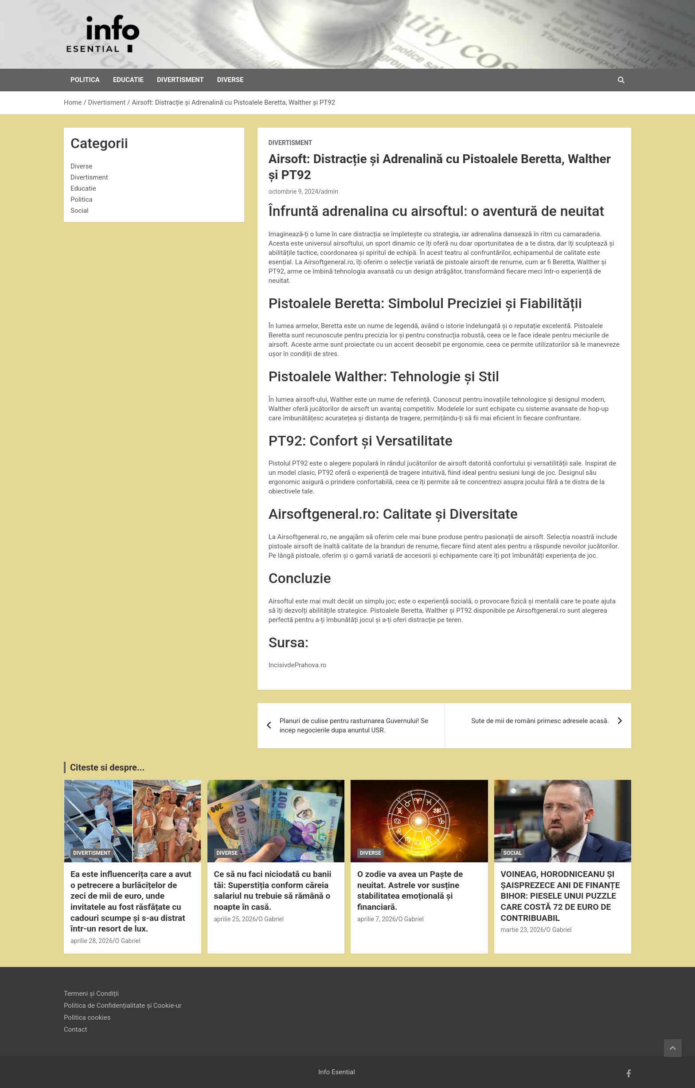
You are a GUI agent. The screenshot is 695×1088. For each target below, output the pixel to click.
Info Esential (336, 1072)
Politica (85, 80)
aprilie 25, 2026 (235, 919)
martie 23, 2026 (522, 929)
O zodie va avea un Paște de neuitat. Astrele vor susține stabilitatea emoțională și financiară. (410, 890)
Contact (75, 1029)
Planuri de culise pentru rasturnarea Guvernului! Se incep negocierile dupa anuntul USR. (354, 725)
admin (329, 191)
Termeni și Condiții (91, 994)
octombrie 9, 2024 (294, 191)
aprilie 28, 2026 (91, 940)
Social (79, 211)
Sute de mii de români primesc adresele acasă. (540, 721)
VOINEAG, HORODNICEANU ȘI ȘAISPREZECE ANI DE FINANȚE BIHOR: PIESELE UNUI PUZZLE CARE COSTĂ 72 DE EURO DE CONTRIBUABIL (560, 896)
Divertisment (180, 80)
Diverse (230, 80)
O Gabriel (128, 940)
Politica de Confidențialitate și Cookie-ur (123, 1006)
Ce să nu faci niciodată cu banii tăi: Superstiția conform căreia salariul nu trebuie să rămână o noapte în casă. (273, 890)
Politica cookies (87, 1017)
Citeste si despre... (107, 767)
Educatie (128, 80)
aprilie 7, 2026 (376, 919)
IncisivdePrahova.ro (298, 665)
